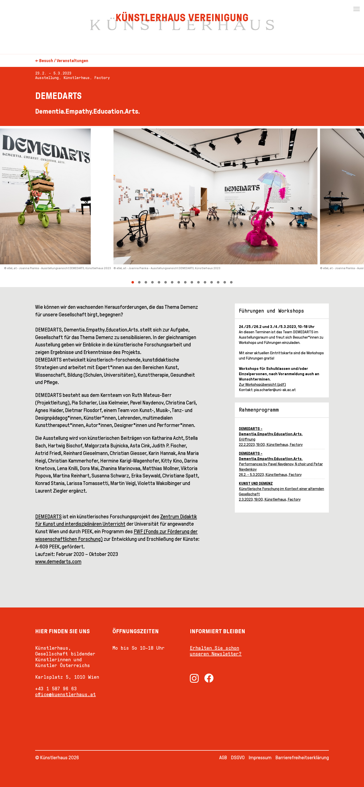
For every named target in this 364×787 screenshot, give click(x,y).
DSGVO (238, 757)
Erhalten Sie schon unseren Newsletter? (216, 650)
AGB (223, 757)
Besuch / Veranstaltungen (63, 60)
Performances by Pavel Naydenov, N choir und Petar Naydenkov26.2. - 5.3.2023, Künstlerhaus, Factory (281, 464)
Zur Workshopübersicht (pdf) (262, 384)
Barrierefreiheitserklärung (302, 757)
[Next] (273, 206)
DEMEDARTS (48, 517)
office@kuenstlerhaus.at (65, 694)
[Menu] (356, 9)
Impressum (260, 757)
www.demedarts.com (58, 561)
